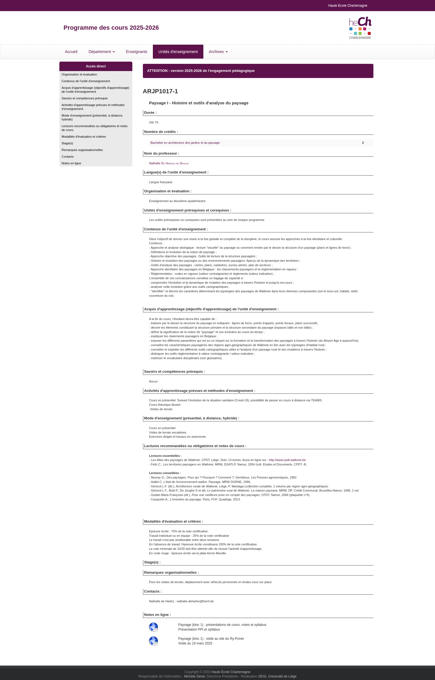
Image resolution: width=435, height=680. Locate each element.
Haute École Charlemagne (231, 672)
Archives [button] (218, 51)
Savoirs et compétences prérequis (85, 98)
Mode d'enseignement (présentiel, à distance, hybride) (92, 117)
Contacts (68, 156)
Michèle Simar (194, 676)
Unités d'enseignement (178, 51)
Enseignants (136, 51)
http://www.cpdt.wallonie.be (287, 460)
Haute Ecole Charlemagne (347, 5)
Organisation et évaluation (79, 74)
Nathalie (168, 163)
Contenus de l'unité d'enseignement (86, 81)
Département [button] (101, 51)
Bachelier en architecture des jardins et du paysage (185, 142)
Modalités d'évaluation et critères (84, 136)
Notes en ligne (71, 163)
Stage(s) (67, 143)
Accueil (71, 51)
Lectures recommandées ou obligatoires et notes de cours (95, 128)
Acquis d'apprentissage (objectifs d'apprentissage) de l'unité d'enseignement (96, 89)
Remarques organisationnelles (82, 150)
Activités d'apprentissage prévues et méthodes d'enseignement (93, 106)
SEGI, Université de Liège (277, 676)
